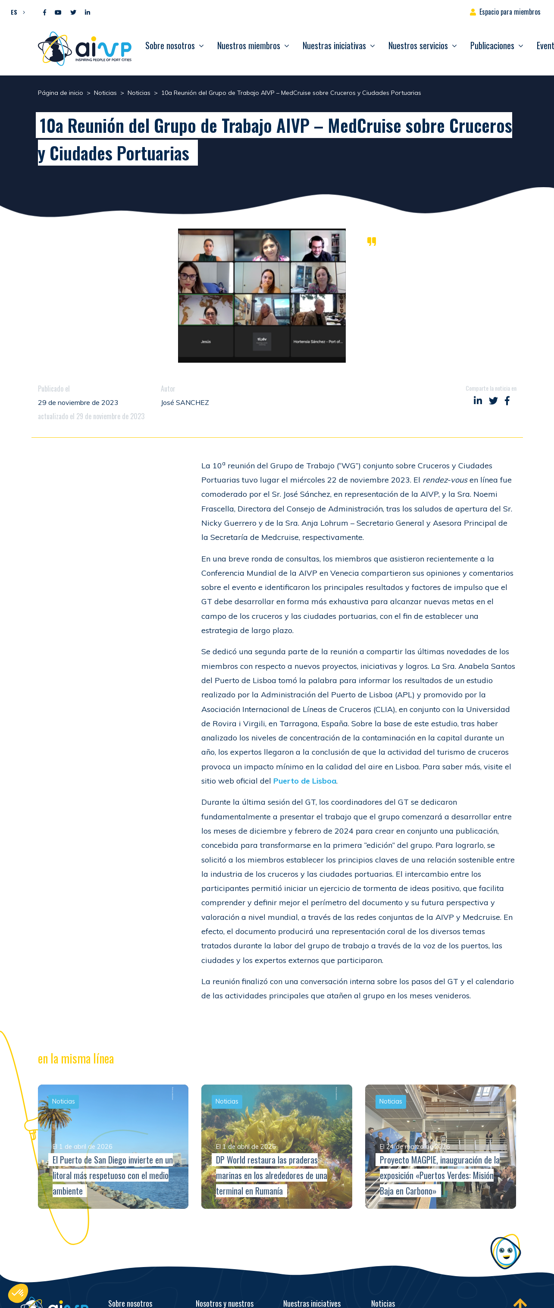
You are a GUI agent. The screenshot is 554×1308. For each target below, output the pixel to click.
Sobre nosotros (170, 45)
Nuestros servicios (418, 45)
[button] (15, 11)
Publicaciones (492, 45)
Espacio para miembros (510, 11)
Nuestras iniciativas (334, 45)
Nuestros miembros (248, 45)
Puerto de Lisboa (304, 781)
